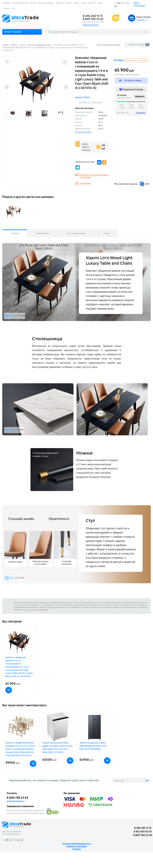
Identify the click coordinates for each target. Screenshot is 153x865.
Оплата (33, 3)
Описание (15, 233)
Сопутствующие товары (76, 233)
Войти (136, 2)
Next (66, 87)
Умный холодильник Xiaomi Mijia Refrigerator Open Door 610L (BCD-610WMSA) (92, 746)
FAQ (13, 8)
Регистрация (139, 5)
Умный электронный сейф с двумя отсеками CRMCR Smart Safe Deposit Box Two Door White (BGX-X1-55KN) (57, 747)
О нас (83, 3)
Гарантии (59, 3)
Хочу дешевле (85, 183)
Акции (99, 3)
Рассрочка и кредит (46, 3)
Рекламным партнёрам (76, 846)
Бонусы (7, 8)
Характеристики (42, 233)
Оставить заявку (130, 80)
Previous (7, 87)
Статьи (76, 3)
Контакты (91, 3)
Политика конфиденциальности (76, 843)
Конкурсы (76, 849)
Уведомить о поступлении (136, 60)
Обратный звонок (90, 25)
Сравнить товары (139, 44)
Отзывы (106, 233)
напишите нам (19, 609)
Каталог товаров (12, 31)
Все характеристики (83, 132)
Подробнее (140, 112)
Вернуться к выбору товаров (108, 44)
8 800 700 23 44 (93, 19)
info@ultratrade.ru (15, 801)
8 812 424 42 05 (143, 831)
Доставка (6, 3)
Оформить (139, 96)
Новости (68, 3)
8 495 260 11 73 (93, 16)
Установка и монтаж (20, 3)
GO (147, 780)
